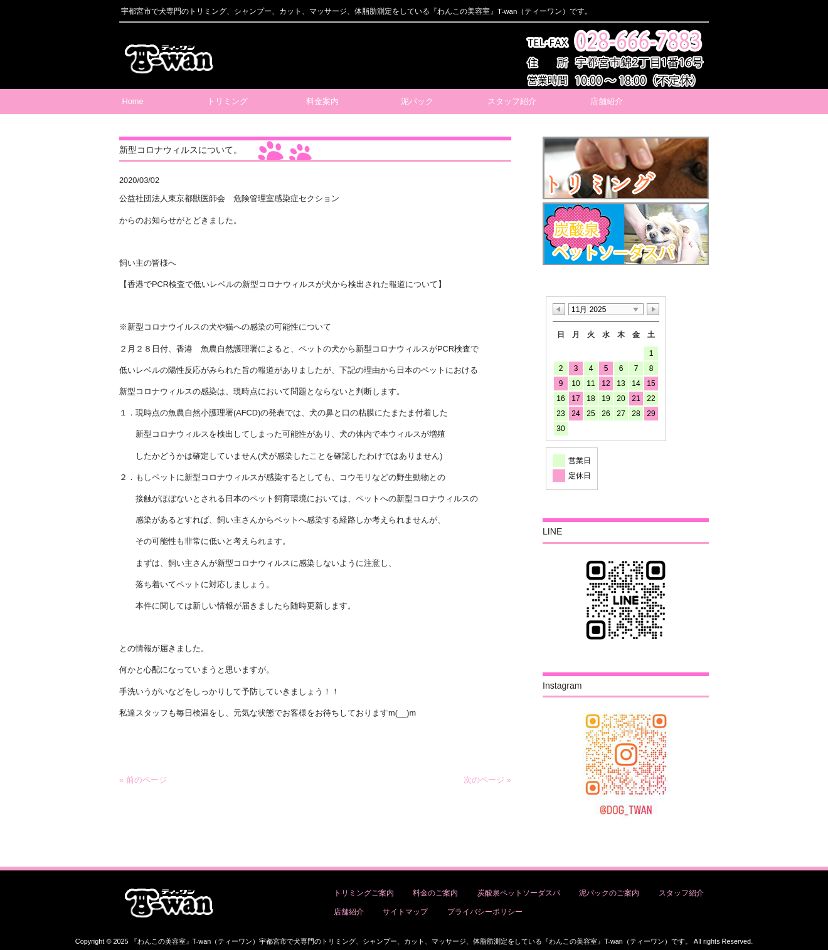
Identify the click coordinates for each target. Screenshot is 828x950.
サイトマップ (405, 911)
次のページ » (487, 780)
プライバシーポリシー (485, 911)
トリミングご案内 (364, 893)
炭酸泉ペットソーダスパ (518, 893)
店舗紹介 (349, 911)
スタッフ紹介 (681, 893)
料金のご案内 (435, 893)
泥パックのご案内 (609, 893)
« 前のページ (143, 780)
